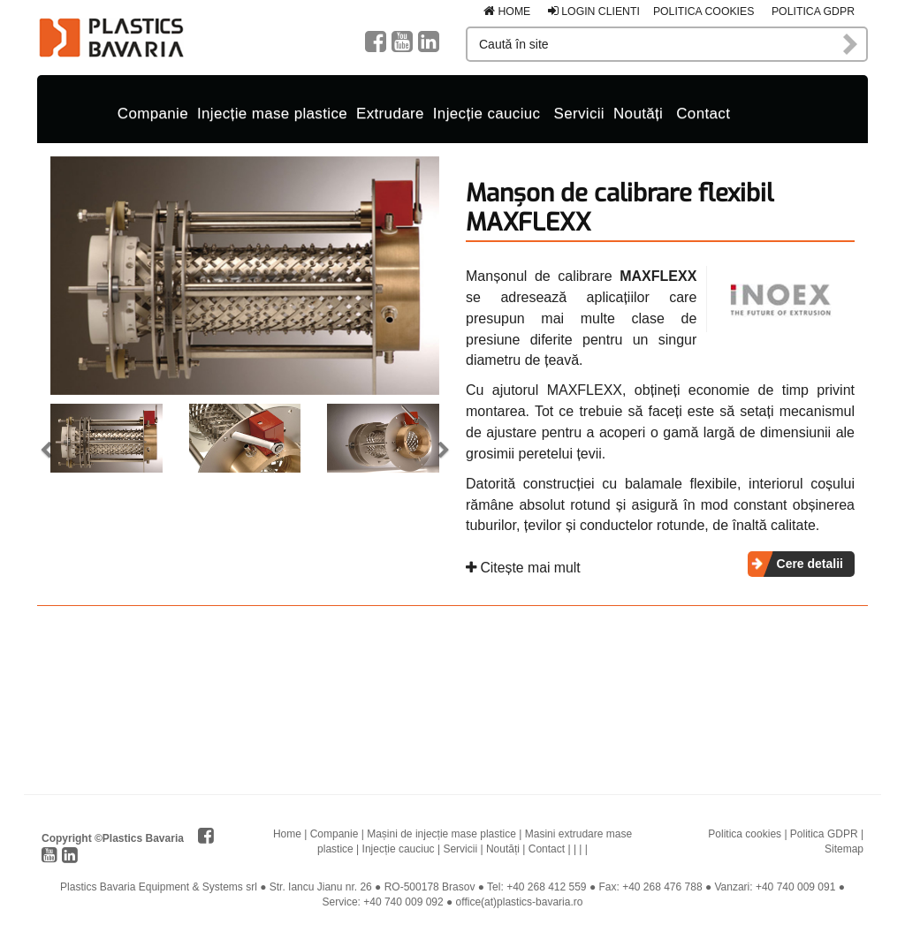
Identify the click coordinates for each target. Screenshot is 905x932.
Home (506, 11)
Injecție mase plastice (272, 113)
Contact (703, 113)
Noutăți (638, 113)
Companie (153, 113)
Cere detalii (810, 564)
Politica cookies (704, 11)
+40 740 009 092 (403, 902)
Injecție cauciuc (487, 113)
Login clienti (594, 11)
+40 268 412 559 (546, 887)
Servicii (579, 113)
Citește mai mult (523, 567)
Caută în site (851, 44)
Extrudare (390, 113)
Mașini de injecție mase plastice (441, 834)
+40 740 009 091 (795, 887)
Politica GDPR (813, 11)
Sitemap (844, 849)
